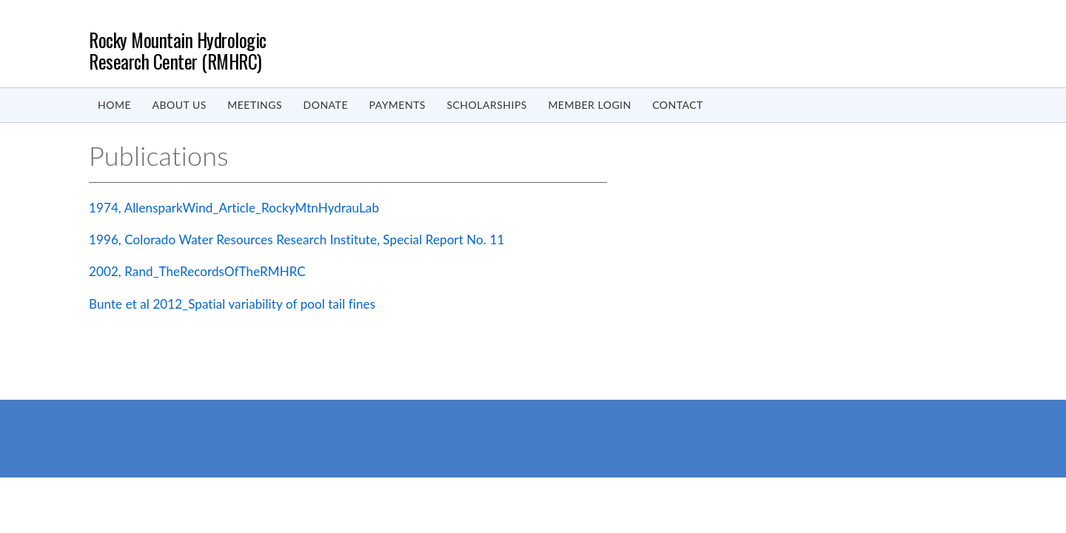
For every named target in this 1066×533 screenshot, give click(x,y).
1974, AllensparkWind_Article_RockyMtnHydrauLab (234, 207)
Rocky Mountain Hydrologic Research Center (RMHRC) (177, 50)
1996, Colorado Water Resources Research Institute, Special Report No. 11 (296, 239)
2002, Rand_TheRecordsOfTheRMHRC (197, 271)
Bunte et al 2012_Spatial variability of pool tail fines (232, 304)
